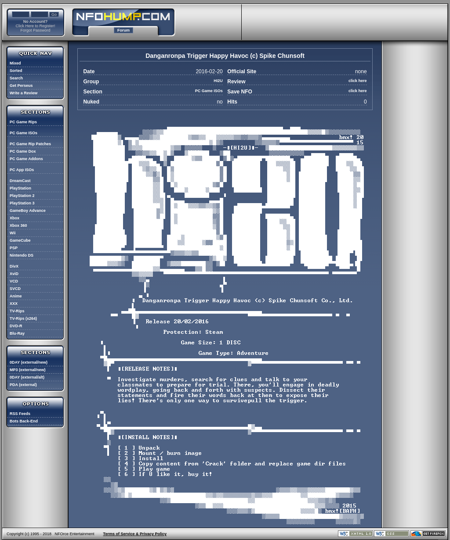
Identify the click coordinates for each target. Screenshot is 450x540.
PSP (14, 248)
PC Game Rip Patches (30, 144)
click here (357, 81)
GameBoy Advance (28, 210)
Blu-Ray (17, 333)
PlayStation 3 (22, 203)
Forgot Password (35, 30)
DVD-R (16, 326)
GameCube (20, 240)
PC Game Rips (23, 122)
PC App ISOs (22, 170)
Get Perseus (21, 85)
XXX (14, 303)
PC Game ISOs (23, 133)
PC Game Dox (23, 151)
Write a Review (23, 93)
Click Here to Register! (35, 26)
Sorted (16, 70)
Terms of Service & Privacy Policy (135, 534)
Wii (12, 233)
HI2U (218, 81)
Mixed (15, 63)
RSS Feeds (20, 413)
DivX (14, 266)
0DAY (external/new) (28, 362)
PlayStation (20, 188)
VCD (14, 281)
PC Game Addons (26, 159)
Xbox (14, 218)
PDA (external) (23, 385)
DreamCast (20, 181)
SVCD (15, 288)
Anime (16, 296)
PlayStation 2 (22, 195)
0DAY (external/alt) (27, 377)
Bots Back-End (24, 421)
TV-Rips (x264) (23, 318)
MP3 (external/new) (28, 370)
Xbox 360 (18, 225)
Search (16, 78)
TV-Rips (17, 311)
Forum (123, 30)
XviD (14, 274)
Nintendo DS (21, 255)
